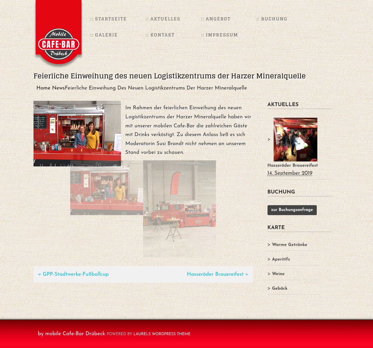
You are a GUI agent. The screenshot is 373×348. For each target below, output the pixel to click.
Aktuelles (166, 19)
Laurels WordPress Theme (162, 334)
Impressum (222, 35)
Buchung (274, 19)
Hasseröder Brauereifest (215, 274)
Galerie (106, 35)
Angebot (218, 19)
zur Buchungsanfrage (292, 210)
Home (43, 88)
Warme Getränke (289, 245)
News (58, 88)
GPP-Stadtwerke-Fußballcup (76, 274)
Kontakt (163, 35)
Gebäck (280, 289)
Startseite (111, 19)
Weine (278, 274)
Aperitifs (281, 259)
